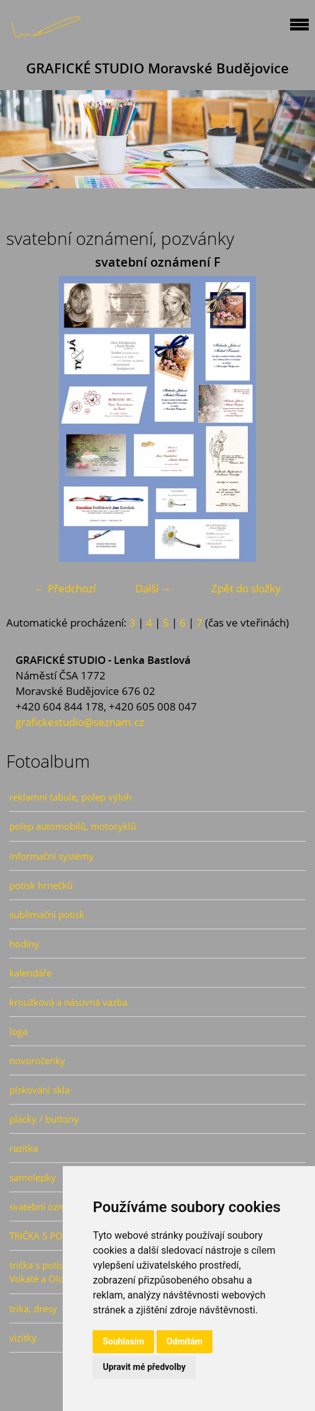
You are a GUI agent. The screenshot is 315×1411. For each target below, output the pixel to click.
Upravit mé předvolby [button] (144, 1367)
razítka (23, 1148)
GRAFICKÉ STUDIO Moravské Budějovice (157, 68)
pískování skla (39, 1089)
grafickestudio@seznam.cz (80, 722)
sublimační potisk (46, 914)
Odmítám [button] (185, 1341)
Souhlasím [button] (123, 1341)
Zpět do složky (246, 588)
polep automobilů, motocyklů (72, 826)
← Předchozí (65, 588)
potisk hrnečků (41, 885)
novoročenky (37, 1060)
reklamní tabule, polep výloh (70, 797)
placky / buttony (44, 1119)
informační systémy (51, 856)
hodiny (24, 943)
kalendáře (30, 973)
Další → (153, 588)
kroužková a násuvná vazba (68, 1002)
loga (18, 1031)
